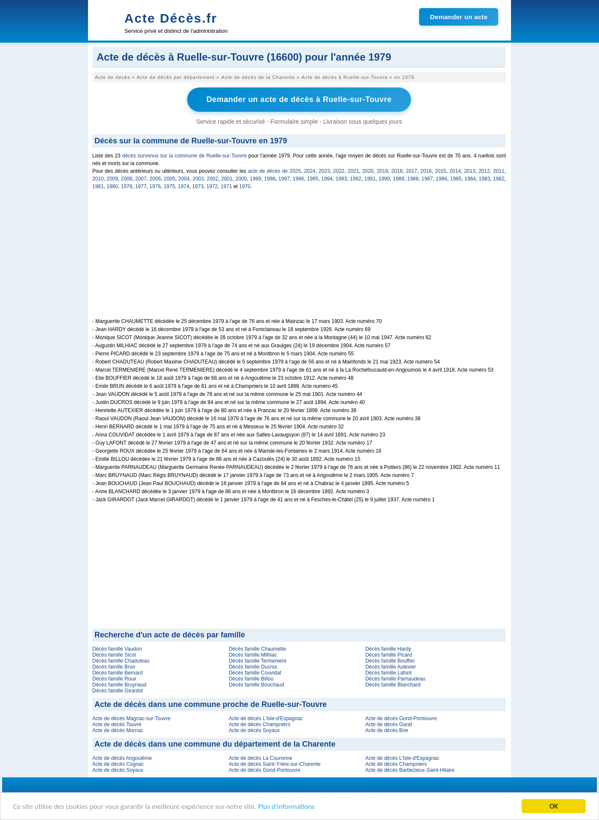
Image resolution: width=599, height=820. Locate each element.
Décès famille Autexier (390, 667)
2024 (310, 171)
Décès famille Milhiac (253, 655)
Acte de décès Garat (388, 724)
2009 (112, 179)
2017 (411, 171)
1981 (98, 186)
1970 (245, 186)
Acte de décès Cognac (118, 764)
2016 (426, 171)
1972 (212, 186)
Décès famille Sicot (114, 655)
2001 (227, 179)
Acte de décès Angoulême (122, 758)
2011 (499, 171)
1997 (284, 179)
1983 (484, 179)
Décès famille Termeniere (257, 661)
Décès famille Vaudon (117, 649)
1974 (183, 186)
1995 (313, 179)
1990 (384, 179)
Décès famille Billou (251, 679)
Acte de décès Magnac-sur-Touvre (131, 718)
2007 (141, 179)
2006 (155, 179)
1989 (399, 179)
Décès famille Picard (388, 655)
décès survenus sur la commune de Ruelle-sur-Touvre (184, 156)
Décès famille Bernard (117, 673)
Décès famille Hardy (388, 649)
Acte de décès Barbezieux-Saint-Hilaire (410, 770)
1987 (427, 179)
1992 (355, 179)
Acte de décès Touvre (116, 724)
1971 (226, 186)
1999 (255, 179)
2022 (339, 171)
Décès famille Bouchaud (256, 685)
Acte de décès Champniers (259, 724)
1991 (370, 179)
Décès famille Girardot (117, 691)
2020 (368, 171)
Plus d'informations (286, 806)
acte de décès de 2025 (274, 171)
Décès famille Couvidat (255, 673)
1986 (441, 179)
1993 (341, 179)
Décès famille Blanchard (392, 685)
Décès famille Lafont (388, 673)
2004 (184, 179)
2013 (470, 171)
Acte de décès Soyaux (254, 730)
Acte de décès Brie (386, 730)
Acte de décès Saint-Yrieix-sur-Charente (274, 764)
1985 (456, 179)
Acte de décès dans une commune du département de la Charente (214, 744)
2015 (440, 171)
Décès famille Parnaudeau (395, 679)
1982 (499, 179)
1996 (298, 179)
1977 (141, 186)
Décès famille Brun (113, 667)
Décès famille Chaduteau (121, 661)
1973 (198, 186)
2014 (455, 171)
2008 (126, 179)
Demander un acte (458, 16)
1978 (126, 186)
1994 (327, 179)
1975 (169, 186)
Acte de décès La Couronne (260, 758)
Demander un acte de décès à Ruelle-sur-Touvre (298, 99)
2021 (353, 171)
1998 (270, 179)
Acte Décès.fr (170, 18)
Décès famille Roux (114, 679)
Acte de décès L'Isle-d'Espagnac (265, 718)
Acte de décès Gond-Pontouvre (401, 718)
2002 (212, 179)
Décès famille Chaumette (257, 649)
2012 (484, 171)
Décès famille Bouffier (390, 661)
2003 (198, 179)
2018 (397, 171)
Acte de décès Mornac (117, 730)
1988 (413, 179)
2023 (324, 171)
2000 (241, 179)
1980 (112, 186)
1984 (470, 179)
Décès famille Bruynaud (119, 685)
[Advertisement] (299, 258)
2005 (170, 179)
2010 (98, 179)
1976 (155, 186)
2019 (382, 171)
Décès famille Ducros (253, 667)
